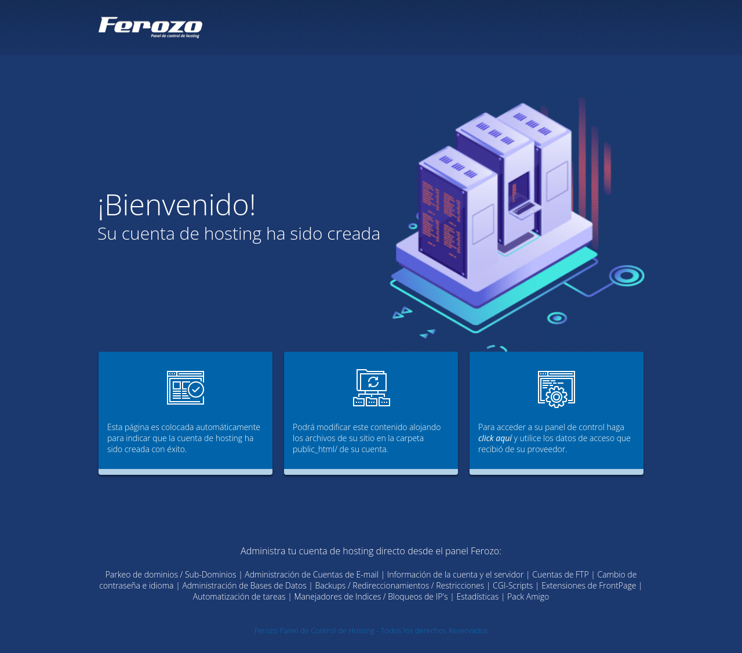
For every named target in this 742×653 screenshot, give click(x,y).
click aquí (495, 437)
